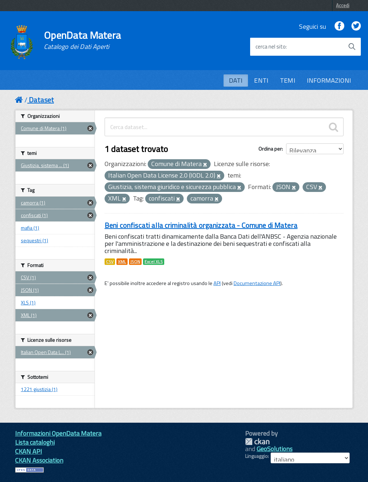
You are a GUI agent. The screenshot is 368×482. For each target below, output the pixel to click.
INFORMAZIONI (329, 80)
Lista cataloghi (35, 442)
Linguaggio (256, 456)
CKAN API (28, 451)
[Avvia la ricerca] (352, 47)
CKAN (257, 441)
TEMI (287, 80)
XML (122, 261)
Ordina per (270, 148)
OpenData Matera (82, 40)
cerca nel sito (271, 46)
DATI (236, 80)
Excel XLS (153, 261)
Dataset (41, 99)
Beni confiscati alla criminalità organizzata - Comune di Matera (201, 225)
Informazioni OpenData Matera (58, 433)
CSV (110, 261)
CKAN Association (39, 460)
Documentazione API (257, 283)
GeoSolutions (275, 449)
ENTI (261, 80)
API (217, 283)
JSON (135, 261)
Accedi (342, 5)
